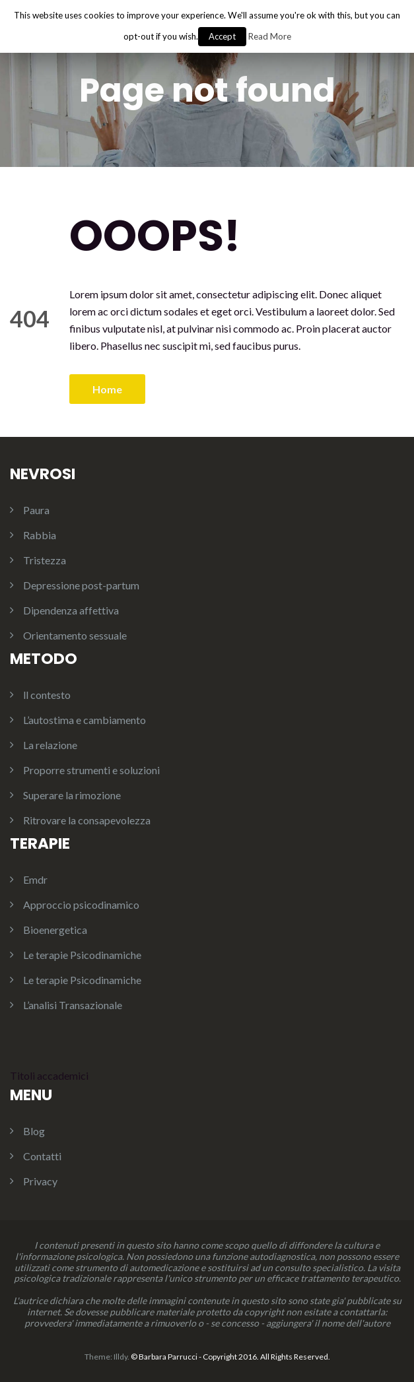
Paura (36, 510)
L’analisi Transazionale (72, 1005)
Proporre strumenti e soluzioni (91, 770)
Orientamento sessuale (75, 635)
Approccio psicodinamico (81, 904)
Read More (269, 36)
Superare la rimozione (72, 795)
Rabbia (39, 535)
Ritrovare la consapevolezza (87, 820)
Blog (34, 1131)
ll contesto (47, 694)
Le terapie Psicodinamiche (82, 954)
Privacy (40, 1181)
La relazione (50, 745)
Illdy (120, 1357)
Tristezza (44, 560)
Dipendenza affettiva (71, 610)
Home (107, 389)
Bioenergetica (55, 929)
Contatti (42, 1156)
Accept (222, 36)
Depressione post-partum (81, 585)
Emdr (35, 879)
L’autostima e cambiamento (84, 719)
